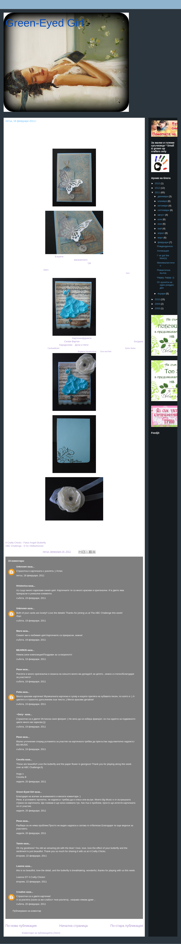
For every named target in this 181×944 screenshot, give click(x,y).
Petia (19, 692)
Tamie (19, 843)
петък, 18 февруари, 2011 (30, 575)
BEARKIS (21, 650)
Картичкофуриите (82, 338)
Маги (19, 631)
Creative (21, 892)
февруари (163, 242)
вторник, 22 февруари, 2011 (31, 855)
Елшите (59, 256)
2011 (158, 192)
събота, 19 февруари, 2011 (31, 598)
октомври (163, 205)
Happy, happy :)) (165, 277)
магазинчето (81, 259)
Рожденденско (165, 246)
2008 (158, 308)
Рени (19, 669)
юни (160, 224)
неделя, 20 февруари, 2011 (31, 781)
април (161, 233)
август (161, 214)
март (161, 237)
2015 (158, 183)
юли (160, 219)
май (160, 228)
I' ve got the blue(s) (163, 257)
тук (89, 263)
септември (164, 210)
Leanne (20, 866)
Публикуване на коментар (27, 911)
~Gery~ (20, 714)
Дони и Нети (82, 345)
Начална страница (73, 926)
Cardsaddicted (53, 348)
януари (162, 293)
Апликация (163, 250)
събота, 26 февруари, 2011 (31, 904)
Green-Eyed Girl (44, 23)
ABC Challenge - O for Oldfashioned (24, 546)
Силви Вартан (71, 341)
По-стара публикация (126, 926)
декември (163, 196)
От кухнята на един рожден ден (165, 285)
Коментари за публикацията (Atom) (41, 933)
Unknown (21, 566)
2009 (158, 304)
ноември (163, 201)
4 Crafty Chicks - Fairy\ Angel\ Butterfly (25, 542)
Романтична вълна (163, 271)
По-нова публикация (21, 926)
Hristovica (22, 585)
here (128, 273)
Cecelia (20, 759)
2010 (158, 299)
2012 (158, 188)
